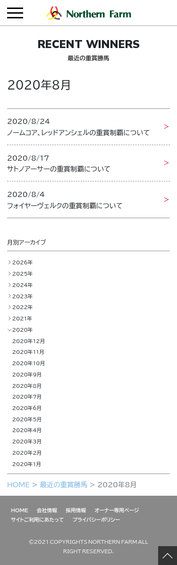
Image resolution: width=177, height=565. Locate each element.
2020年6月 (27, 407)
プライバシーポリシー (96, 519)
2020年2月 (27, 452)
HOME (18, 484)
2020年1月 (26, 463)
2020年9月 (27, 374)
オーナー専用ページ (116, 510)
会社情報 (47, 510)
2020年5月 (27, 419)
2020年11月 (28, 351)
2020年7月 (27, 396)
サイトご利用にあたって (37, 519)
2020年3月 (27, 441)
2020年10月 (28, 363)
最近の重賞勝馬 (63, 484)
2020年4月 (27, 430)
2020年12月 (28, 340)
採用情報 (76, 510)
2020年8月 (27, 385)
